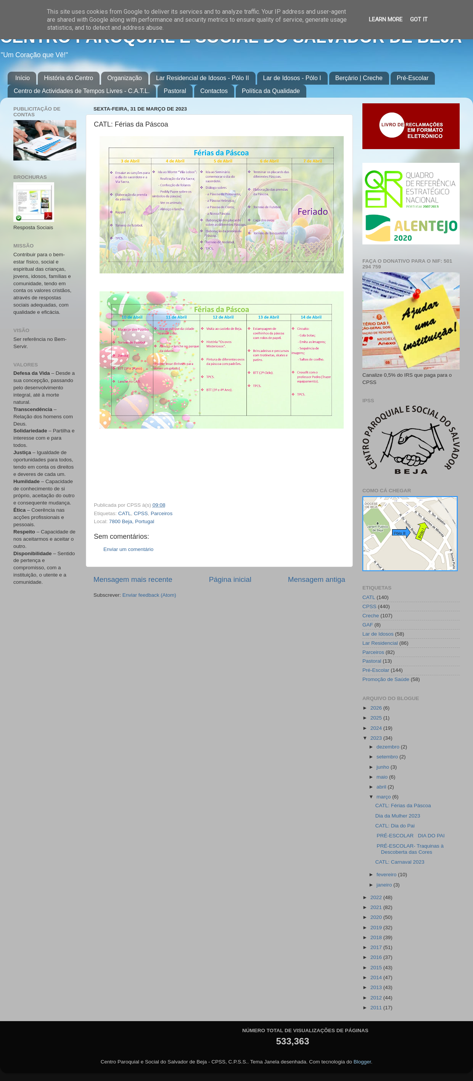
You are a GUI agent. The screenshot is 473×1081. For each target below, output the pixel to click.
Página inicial (230, 579)
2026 (376, 708)
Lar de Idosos (378, 634)
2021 (376, 907)
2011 (376, 1007)
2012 (376, 998)
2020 (376, 917)
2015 (376, 967)
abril (382, 787)
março (384, 797)
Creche (370, 615)
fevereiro (387, 874)
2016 (376, 957)
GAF (367, 625)
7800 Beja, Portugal (131, 521)
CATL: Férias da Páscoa (403, 805)
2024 (376, 728)
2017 (376, 947)
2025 (376, 718)
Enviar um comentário (128, 549)
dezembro (388, 747)
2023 (376, 738)
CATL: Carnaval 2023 (400, 862)
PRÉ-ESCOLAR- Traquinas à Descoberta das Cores (409, 849)
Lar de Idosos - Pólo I (292, 78)
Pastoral (175, 91)
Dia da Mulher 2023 (397, 816)
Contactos (214, 91)
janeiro (384, 885)
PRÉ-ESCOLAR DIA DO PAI (411, 835)
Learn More (385, 19)
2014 (376, 977)
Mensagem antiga (316, 579)
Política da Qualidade (271, 91)
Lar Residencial (380, 643)
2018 (376, 937)
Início (22, 78)
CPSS (141, 513)
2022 (376, 897)
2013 (376, 987)
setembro (387, 757)
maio (382, 777)
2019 (376, 927)
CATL (124, 513)
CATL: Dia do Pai (395, 826)
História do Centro (68, 78)
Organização (124, 78)
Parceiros (161, 513)
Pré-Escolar (413, 78)
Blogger (362, 1062)
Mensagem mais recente (132, 579)
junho (383, 767)
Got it (419, 19)
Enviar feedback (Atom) (149, 595)
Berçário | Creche (359, 78)
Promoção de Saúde (385, 679)
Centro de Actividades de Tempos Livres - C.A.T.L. (82, 91)
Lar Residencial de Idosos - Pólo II (202, 78)
